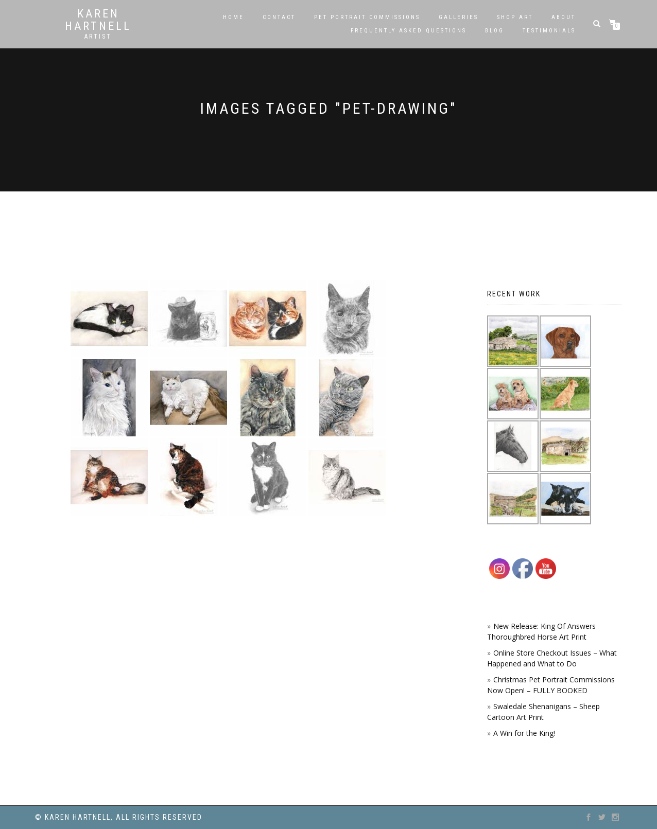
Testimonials (549, 30)
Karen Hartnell (98, 20)
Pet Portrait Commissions (367, 17)
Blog (494, 30)
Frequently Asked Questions (408, 30)
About (563, 17)
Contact (279, 17)
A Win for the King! (524, 733)
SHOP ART (515, 17)
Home (233, 17)
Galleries (458, 17)
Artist (98, 36)
